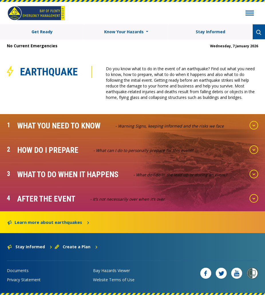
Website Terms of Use (114, 279)
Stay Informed (210, 31)
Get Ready (42, 31)
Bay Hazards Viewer (111, 270)
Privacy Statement (24, 279)
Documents (18, 270)
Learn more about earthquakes (48, 222)
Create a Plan (76, 246)
